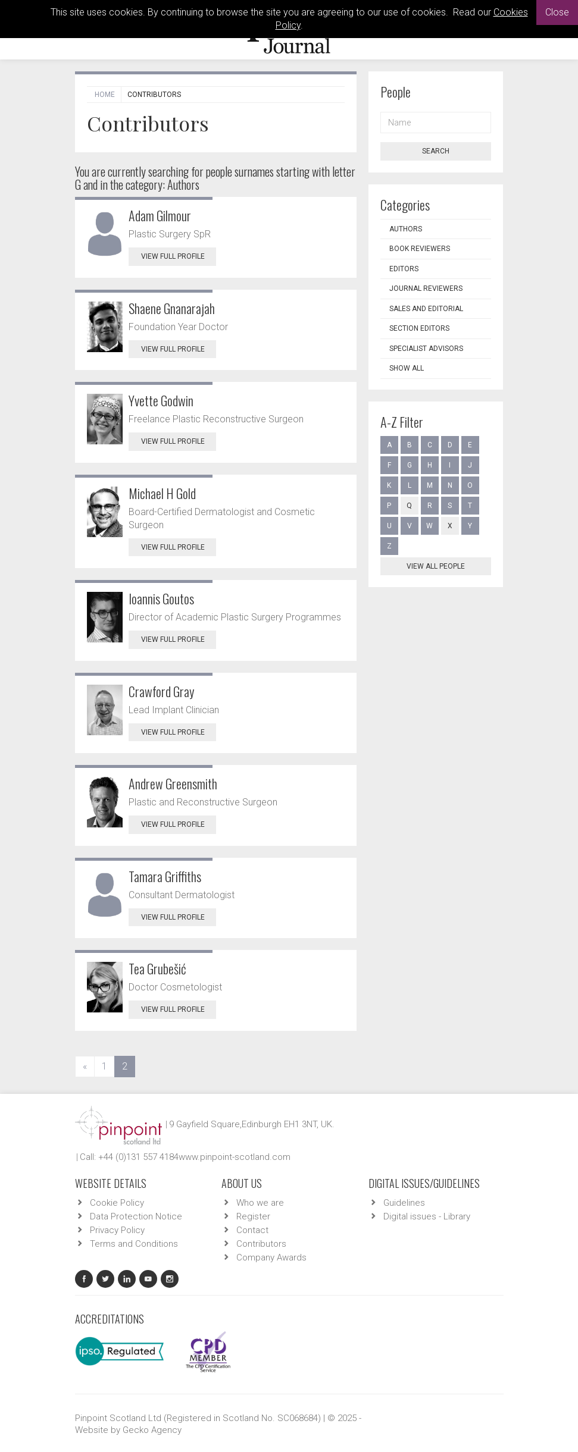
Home (105, 94)
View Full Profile (178, 256)
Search (435, 151)
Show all (406, 368)
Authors (405, 229)
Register (253, 1216)
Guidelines (404, 1202)
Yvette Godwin (161, 400)
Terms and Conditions (134, 1243)
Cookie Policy (117, 1202)
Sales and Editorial (426, 309)
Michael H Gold (162, 493)
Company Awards (271, 1257)
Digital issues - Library (426, 1216)
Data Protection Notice (136, 1216)
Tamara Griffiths (165, 876)
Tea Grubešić (157, 968)
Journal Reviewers (426, 288)
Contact (252, 1230)
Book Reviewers (419, 248)
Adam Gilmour (160, 215)
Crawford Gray (161, 691)
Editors (403, 269)
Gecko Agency (152, 1430)
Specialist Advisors (426, 348)
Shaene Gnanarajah (172, 308)
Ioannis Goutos (161, 598)
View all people (436, 566)
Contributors (261, 1243)
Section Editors (419, 328)
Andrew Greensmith (173, 783)
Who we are (260, 1202)
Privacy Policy (117, 1230)
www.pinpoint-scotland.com (234, 1157)
